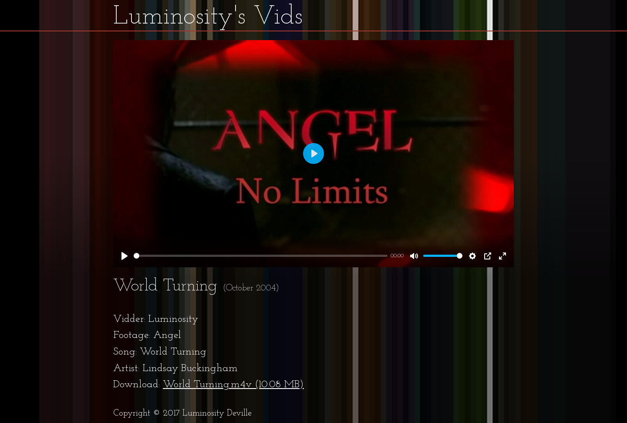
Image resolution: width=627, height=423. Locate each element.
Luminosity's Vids (208, 17)
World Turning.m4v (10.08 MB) (233, 384)
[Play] (124, 256)
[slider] (261, 256)
